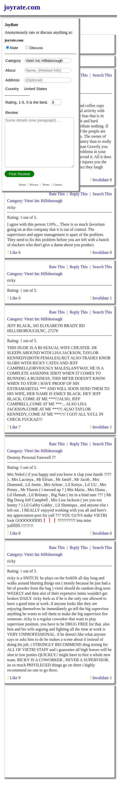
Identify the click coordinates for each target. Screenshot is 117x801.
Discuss (34, 48)
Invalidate (100, 180)
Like (13, 252)
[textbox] (47, 60)
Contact (57, 184)
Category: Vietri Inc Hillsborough (34, 201)
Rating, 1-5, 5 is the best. (28, 102)
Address (12, 80)
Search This (102, 75)
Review (11, 112)
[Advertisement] (59, 731)
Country (12, 88)
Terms (45, 184)
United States (35, 88)
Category (14, 60)
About (10, 70)
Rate (12, 48)
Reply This (79, 194)
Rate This (57, 194)
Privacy (34, 184)
